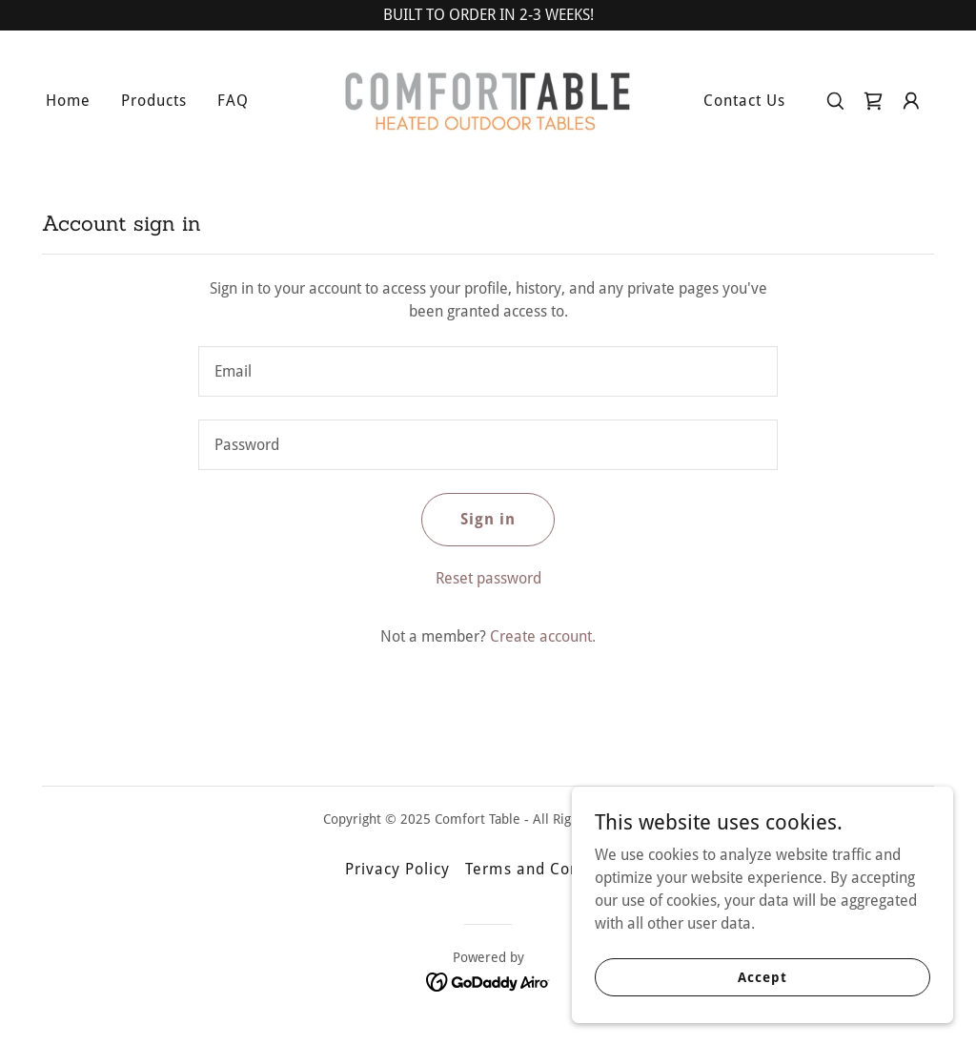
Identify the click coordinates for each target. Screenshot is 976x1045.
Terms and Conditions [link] (547, 869)
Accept (762, 976)
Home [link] (68, 101)
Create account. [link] (543, 636)
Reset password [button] (488, 578)
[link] (487, 100)
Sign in (488, 519)
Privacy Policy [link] (397, 869)
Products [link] (154, 101)
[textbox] (488, 371)
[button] (911, 101)
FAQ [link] (233, 101)
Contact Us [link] (744, 101)
